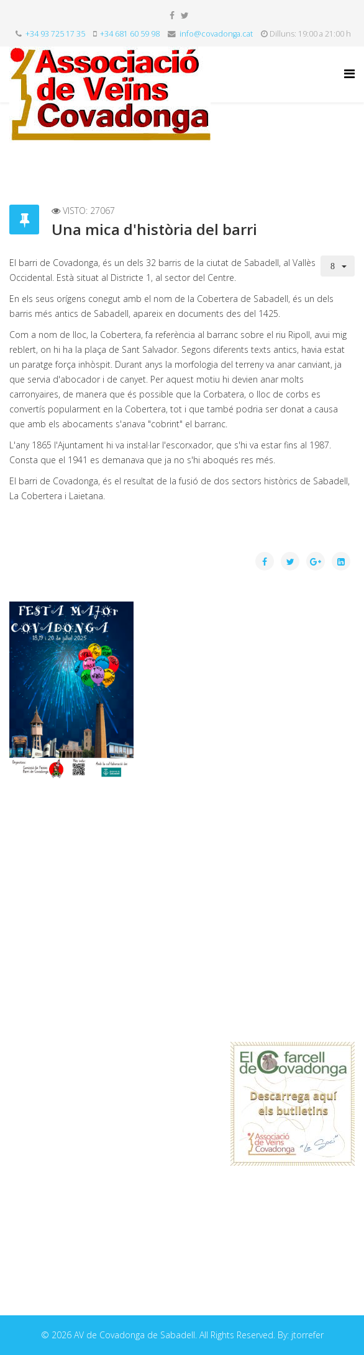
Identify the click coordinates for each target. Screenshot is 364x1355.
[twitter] (185, 15)
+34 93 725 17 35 (55, 34)
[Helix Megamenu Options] (349, 73)
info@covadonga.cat (216, 34)
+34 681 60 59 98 (130, 34)
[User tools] (338, 266)
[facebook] (172, 15)
